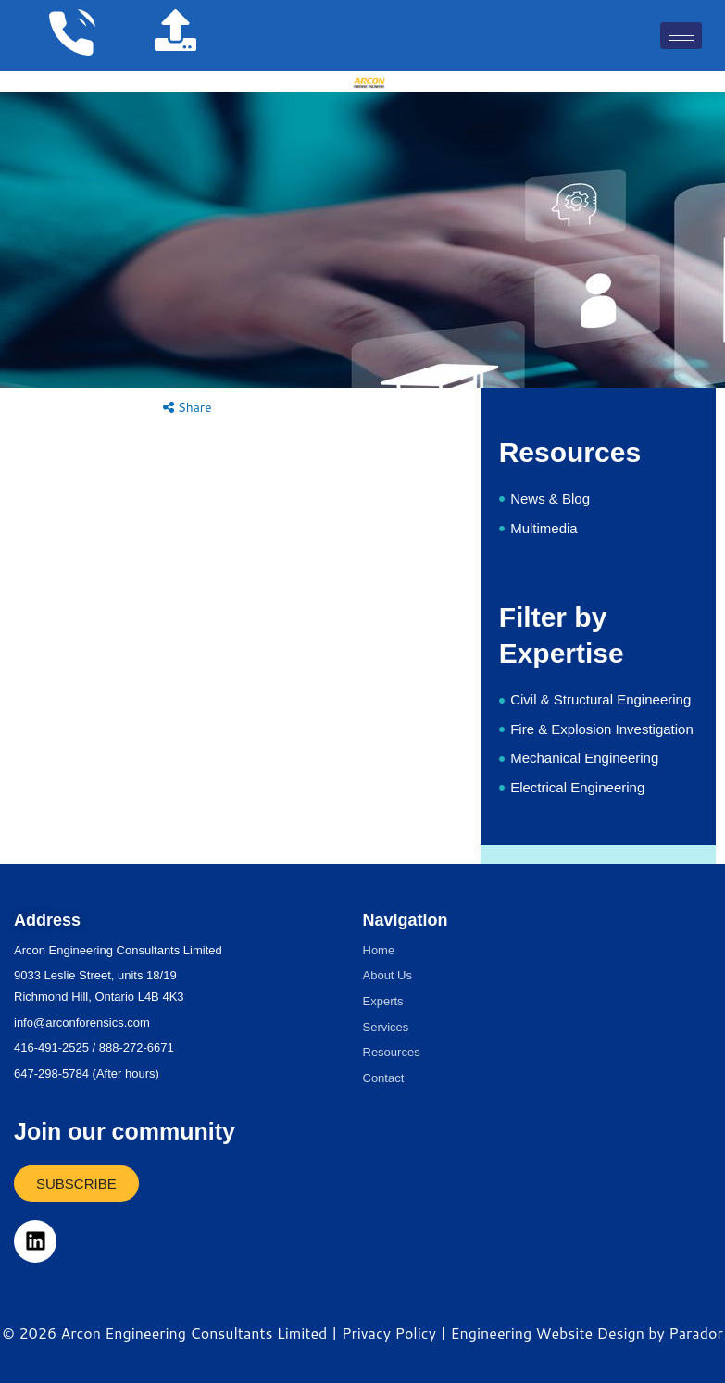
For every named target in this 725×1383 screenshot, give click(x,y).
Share (187, 407)
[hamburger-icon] (681, 35)
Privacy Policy (389, 1332)
